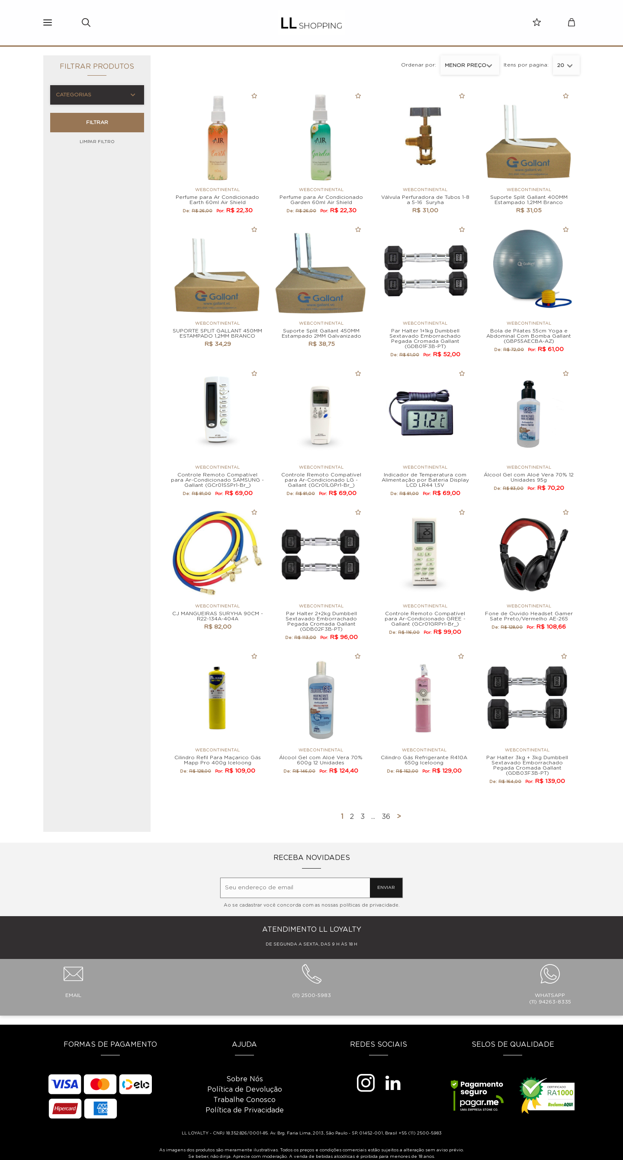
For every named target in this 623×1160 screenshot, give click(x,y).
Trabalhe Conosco (244, 1099)
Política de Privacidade (245, 1110)
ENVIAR (386, 887)
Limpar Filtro (97, 142)
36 (386, 816)
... (373, 816)
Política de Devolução (244, 1089)
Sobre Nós (244, 1079)
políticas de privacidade (369, 905)
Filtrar (97, 122)
